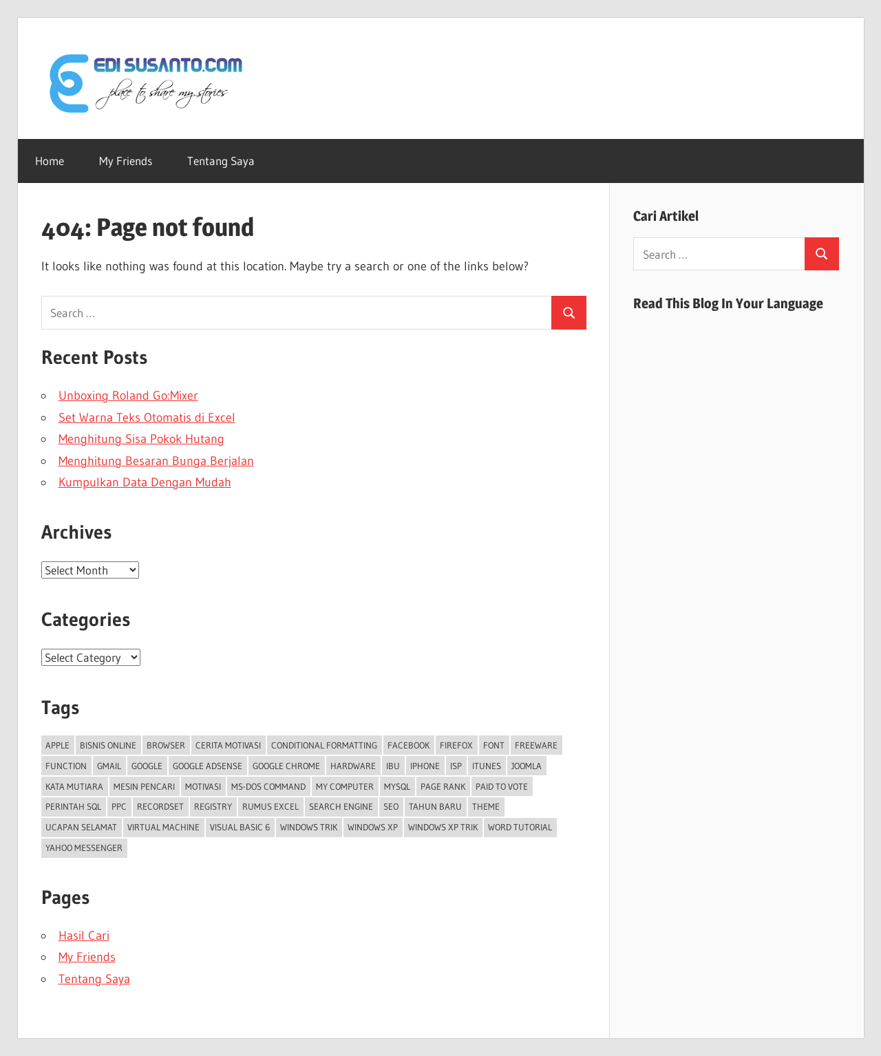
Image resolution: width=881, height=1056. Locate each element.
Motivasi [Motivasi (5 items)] (203, 786)
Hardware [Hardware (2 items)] (353, 765)
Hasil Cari (84, 935)
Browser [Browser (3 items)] (166, 745)
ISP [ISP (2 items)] (456, 765)
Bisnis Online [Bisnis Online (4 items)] (108, 745)
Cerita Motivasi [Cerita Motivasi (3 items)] (228, 745)
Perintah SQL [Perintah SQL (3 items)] (73, 806)
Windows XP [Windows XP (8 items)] (373, 826)
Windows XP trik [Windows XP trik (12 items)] (443, 826)
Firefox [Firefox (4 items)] (456, 745)
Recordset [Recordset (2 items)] (160, 806)
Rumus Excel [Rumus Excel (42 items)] (270, 806)
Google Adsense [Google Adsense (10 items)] (207, 765)
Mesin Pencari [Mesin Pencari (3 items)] (144, 786)
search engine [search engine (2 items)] (341, 806)
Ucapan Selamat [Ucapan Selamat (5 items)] (81, 826)
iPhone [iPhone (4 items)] (425, 765)
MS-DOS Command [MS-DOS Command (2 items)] (268, 786)
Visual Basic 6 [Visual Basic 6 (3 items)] (240, 826)
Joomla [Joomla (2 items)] (526, 765)
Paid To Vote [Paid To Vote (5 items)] (502, 786)
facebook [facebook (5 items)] (408, 745)
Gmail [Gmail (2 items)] (109, 765)
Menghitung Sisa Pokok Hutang (141, 438)
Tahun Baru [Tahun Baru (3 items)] (435, 806)
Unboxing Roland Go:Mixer (128, 395)
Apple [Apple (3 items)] (57, 745)
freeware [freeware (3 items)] (536, 745)
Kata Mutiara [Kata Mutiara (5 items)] (74, 786)
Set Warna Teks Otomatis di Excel (147, 417)
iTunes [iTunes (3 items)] (486, 765)
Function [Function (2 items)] (66, 765)
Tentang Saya (221, 160)
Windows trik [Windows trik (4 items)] (308, 826)
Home (49, 160)
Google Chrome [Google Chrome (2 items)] (286, 765)
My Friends (125, 160)
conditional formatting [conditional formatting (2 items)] (324, 745)
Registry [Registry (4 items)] (213, 806)
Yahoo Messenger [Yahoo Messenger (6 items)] (84, 847)
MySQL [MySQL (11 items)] (397, 786)
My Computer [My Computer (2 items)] (345, 786)
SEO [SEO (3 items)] (391, 806)
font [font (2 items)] (494, 745)
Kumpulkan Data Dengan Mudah (145, 482)
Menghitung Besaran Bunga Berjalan (156, 460)
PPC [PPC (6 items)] (119, 806)
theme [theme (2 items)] (486, 806)
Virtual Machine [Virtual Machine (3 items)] (163, 826)
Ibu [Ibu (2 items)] (393, 765)
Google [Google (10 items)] (146, 765)
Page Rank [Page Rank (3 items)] (443, 786)
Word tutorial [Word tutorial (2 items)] (520, 826)
